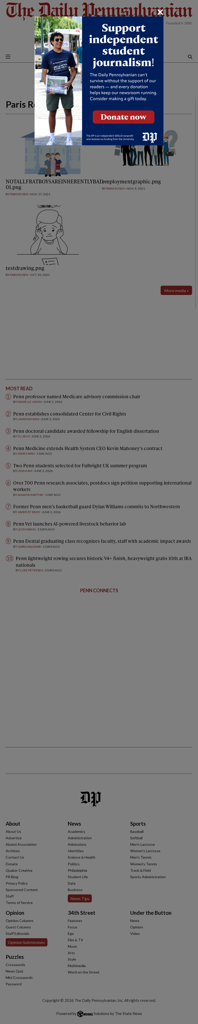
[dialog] (99, 512)
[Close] (160, 12)
